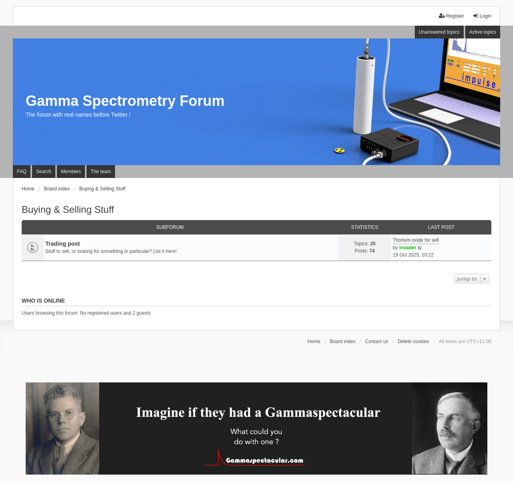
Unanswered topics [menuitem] (439, 32)
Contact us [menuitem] (376, 341)
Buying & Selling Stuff (68, 209)
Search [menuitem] (43, 171)
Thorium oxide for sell (416, 240)
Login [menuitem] (482, 16)
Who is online (43, 300)
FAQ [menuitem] (21, 171)
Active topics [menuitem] (482, 32)
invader (407, 248)
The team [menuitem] (101, 171)
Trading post (62, 243)
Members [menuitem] (71, 171)
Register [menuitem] (451, 16)
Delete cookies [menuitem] (413, 341)
